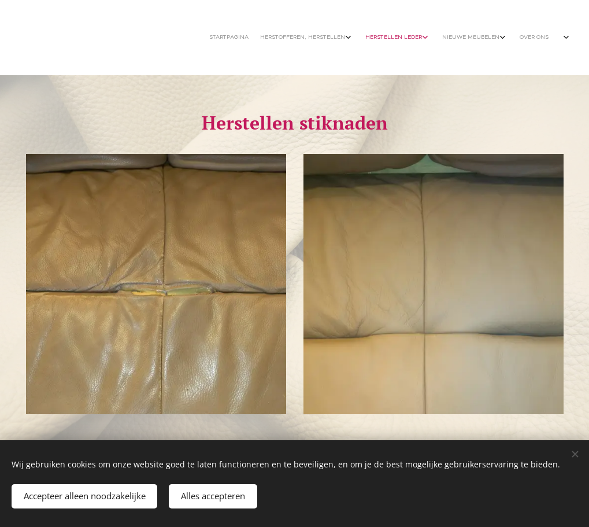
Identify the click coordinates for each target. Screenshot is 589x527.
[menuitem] (486, 37)
